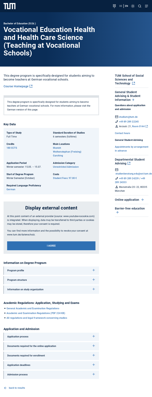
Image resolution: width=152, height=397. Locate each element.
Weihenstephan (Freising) (67, 151)
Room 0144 (138, 126)
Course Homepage (16, 86)
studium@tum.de (128, 116)
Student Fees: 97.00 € (65, 178)
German (11, 189)
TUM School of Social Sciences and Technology (129, 79)
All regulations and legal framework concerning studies (37, 318)
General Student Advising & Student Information (128, 96)
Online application (127, 199)
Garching (58, 155)
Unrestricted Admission (66, 166)
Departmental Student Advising (130, 161)
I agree (51, 245)
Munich (57, 147)
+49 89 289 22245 (129, 121)
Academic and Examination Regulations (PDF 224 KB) (36, 313)
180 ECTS (12, 147)
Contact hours (122, 133)
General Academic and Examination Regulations (33, 308)
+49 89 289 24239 (129, 178)
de (120, 6)
